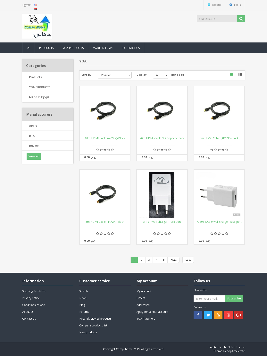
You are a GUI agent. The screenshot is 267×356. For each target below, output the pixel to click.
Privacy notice (31, 298)
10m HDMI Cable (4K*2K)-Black (105, 138)
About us (28, 312)
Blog (82, 305)
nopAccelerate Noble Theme (227, 347)
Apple (33, 125)
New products (88, 332)
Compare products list (93, 325)
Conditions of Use (33, 305)
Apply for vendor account (152, 312)
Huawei (34, 145)
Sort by (86, 75)
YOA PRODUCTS (39, 87)
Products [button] (46, 48)
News (83, 298)
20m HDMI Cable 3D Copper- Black (162, 138)
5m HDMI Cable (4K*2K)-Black (105, 222)
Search (83, 291)
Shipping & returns (34, 291)
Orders (141, 298)
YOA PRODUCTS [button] (73, 48)
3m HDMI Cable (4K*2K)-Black (219, 138)
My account (144, 291)
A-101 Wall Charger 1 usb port (162, 222)
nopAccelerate (236, 351)
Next (174, 259)
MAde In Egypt (103, 48)
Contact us (29, 318)
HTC (32, 135)
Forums (84, 312)
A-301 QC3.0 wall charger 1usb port (219, 222)
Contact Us (131, 48)
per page (177, 75)
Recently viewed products (95, 318)
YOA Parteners (146, 318)
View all (34, 156)
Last (188, 259)
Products (35, 77)
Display (142, 75)
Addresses (143, 305)
